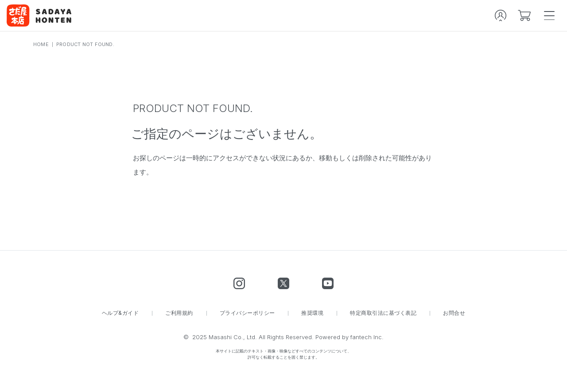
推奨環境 (312, 313)
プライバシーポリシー (247, 313)
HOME (41, 44)
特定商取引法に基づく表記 (383, 313)
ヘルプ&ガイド (120, 313)
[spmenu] (549, 15)
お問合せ (454, 313)
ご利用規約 (179, 313)
